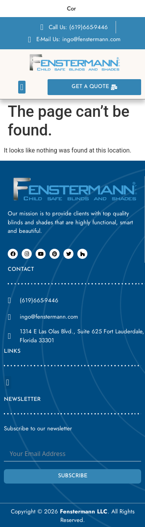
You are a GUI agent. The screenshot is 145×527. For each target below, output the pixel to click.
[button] (22, 87)
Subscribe (72, 476)
